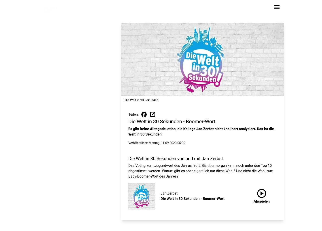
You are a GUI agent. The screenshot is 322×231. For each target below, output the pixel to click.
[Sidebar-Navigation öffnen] (276, 8)
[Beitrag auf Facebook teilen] (144, 114)
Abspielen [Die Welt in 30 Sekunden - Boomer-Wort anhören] (262, 195)
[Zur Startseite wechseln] (52, 8)
